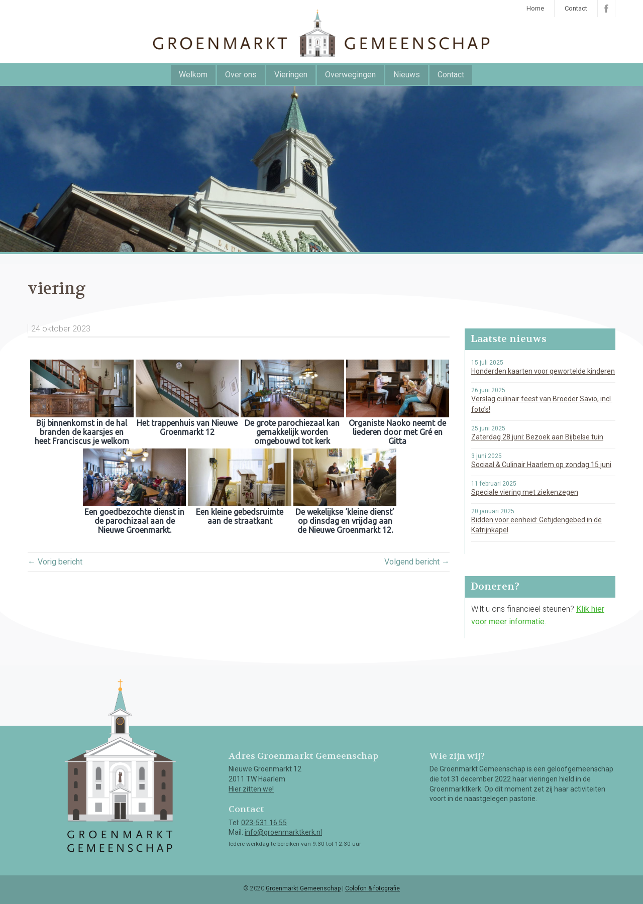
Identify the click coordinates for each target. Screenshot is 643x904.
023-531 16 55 (264, 823)
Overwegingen (350, 74)
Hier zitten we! (251, 789)
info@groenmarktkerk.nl (283, 832)
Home (535, 8)
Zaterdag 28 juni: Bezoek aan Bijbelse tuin (537, 437)
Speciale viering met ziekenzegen (524, 492)
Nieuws (406, 74)
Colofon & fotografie (372, 888)
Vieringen (290, 74)
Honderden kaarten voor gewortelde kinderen (543, 371)
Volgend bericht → (417, 562)
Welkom (193, 74)
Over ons (241, 74)
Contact (576, 8)
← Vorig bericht (55, 562)
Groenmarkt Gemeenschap (303, 888)
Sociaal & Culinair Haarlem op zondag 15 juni (541, 465)
